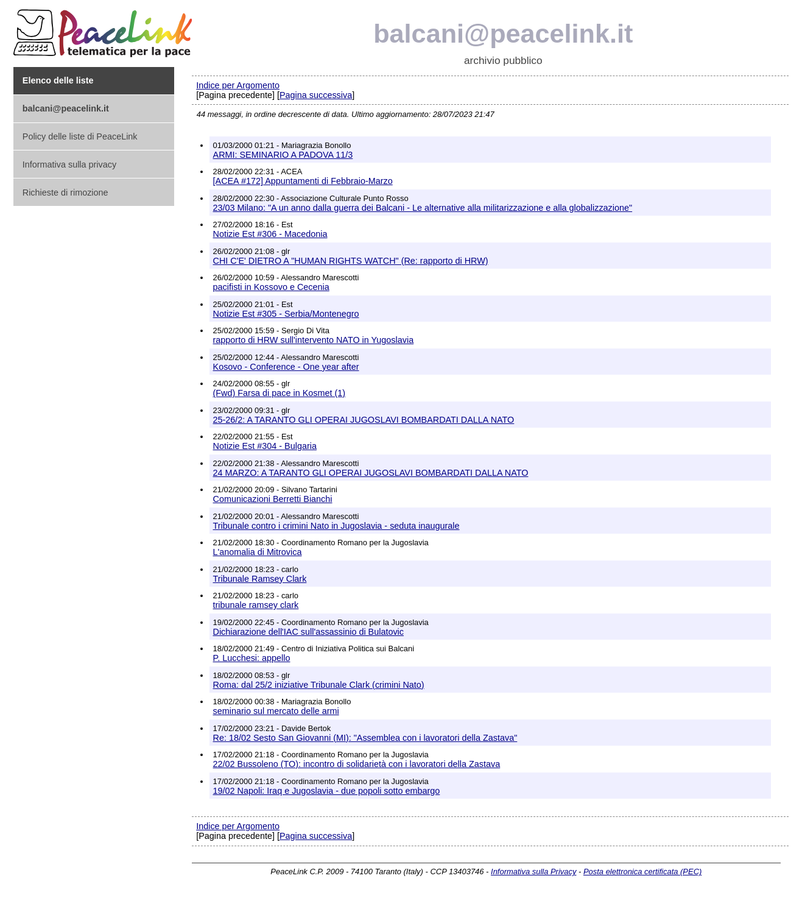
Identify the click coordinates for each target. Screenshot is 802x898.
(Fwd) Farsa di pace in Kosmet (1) (279, 393)
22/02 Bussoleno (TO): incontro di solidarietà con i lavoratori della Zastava (357, 764)
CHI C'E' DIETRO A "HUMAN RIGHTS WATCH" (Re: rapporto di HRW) (350, 261)
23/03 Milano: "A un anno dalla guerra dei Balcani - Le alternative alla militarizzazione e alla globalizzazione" (423, 208)
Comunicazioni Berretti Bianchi (272, 499)
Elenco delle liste (58, 80)
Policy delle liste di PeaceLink (80, 136)
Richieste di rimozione (65, 192)
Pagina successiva (316, 95)
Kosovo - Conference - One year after (286, 367)
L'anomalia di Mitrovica (257, 552)
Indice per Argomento (238, 85)
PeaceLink (104, 29)
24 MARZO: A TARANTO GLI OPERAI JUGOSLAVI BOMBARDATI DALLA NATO (371, 473)
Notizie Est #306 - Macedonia (270, 234)
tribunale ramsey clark (256, 605)
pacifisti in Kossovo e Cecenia (271, 287)
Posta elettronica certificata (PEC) (642, 871)
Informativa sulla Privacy (533, 871)
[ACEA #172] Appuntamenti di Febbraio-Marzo (303, 181)
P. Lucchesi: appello (251, 658)
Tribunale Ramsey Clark (260, 579)
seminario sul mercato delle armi (276, 711)
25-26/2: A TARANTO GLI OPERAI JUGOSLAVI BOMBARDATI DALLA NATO (364, 420)
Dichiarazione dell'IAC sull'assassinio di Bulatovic (308, 632)
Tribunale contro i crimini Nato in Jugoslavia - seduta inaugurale (336, 526)
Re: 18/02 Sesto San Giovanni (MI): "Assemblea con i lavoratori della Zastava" (365, 738)
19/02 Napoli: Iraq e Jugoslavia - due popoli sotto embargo (326, 791)
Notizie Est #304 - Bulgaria (265, 446)
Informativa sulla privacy (69, 164)
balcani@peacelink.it (503, 33)
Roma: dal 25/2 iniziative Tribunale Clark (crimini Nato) (318, 685)
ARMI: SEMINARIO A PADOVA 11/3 (283, 155)
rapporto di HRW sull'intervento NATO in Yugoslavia (313, 340)
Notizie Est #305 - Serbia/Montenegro (286, 314)
